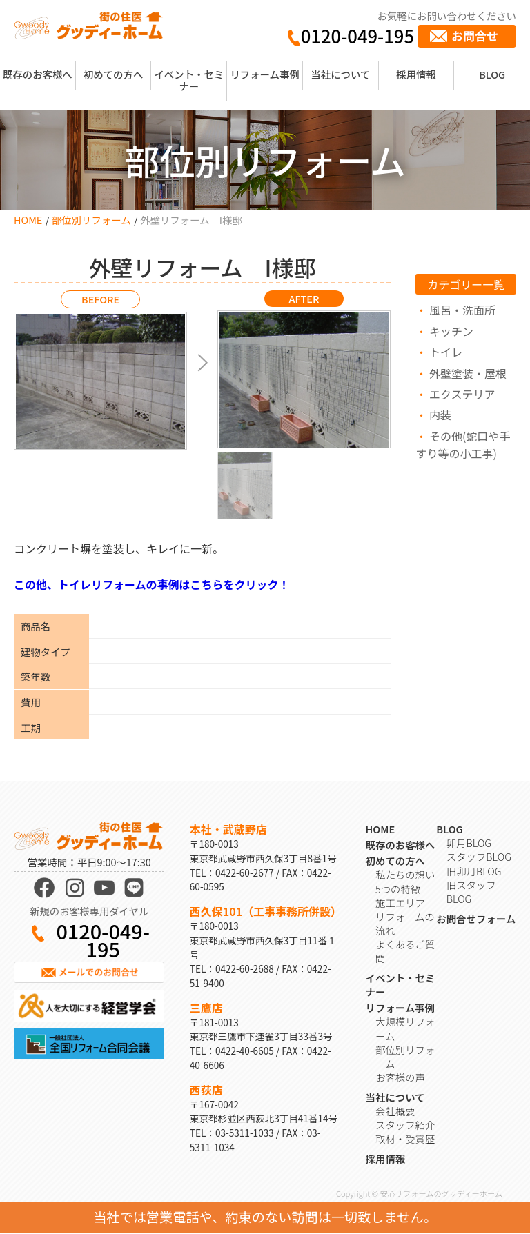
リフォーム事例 (264, 74)
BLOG (492, 74)
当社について (340, 74)
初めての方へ (113, 74)
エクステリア (462, 394)
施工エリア (400, 903)
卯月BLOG (468, 844)
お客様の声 (400, 1078)
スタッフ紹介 (405, 1126)
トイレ (445, 352)
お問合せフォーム (476, 919)
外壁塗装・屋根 (468, 373)
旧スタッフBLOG (471, 892)
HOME (28, 219)
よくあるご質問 (405, 952)
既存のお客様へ (37, 74)
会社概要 (395, 1112)
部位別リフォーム (91, 219)
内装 (440, 414)
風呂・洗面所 (462, 309)
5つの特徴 (397, 889)
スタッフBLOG (478, 857)
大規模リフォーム (405, 1029)
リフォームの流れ (405, 924)
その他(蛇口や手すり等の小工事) (462, 445)
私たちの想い (405, 875)
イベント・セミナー (189, 80)
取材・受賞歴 (405, 1140)
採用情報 (416, 74)
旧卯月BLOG (474, 871)
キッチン (451, 331)
